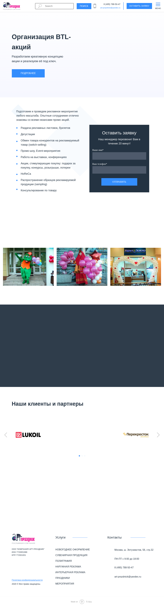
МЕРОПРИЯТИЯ (64, 583)
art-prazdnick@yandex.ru (110, 8)
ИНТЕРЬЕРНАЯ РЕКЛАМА (70, 572)
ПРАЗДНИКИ (62, 578)
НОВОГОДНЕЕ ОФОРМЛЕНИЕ (72, 549)
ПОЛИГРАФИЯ (63, 561)
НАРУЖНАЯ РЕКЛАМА (68, 566)
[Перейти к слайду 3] (84, 455)
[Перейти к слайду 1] (79, 455)
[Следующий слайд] (158, 434)
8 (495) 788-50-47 (112, 4)
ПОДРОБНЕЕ (28, 73)
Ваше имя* (98, 150)
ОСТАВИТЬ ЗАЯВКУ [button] (139, 6)
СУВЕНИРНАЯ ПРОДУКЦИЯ (71, 555)
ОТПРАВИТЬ (119, 182)
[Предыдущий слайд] (5, 434)
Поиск (84, 6)
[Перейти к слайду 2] (82, 455)
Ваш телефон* (99, 164)
